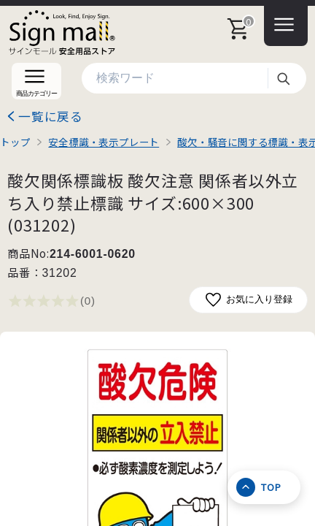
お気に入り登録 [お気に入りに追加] (248, 300)
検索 (283, 78)
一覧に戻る (50, 116)
